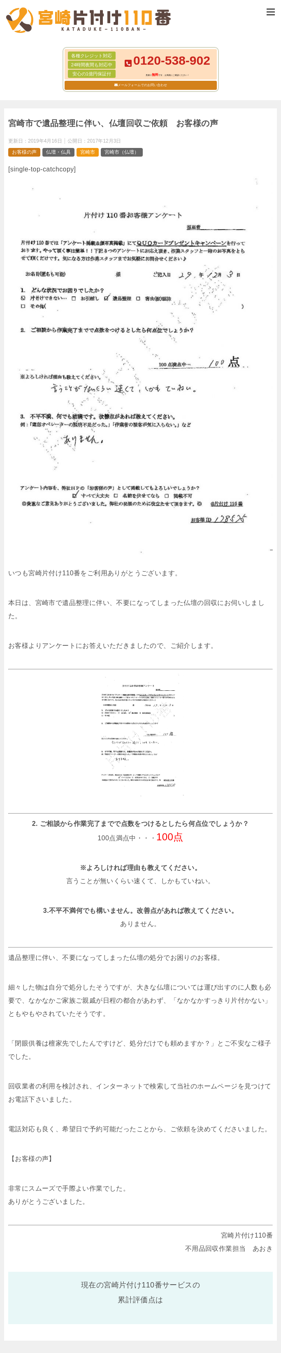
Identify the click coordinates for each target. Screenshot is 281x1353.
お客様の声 (24, 152)
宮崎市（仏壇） (122, 152)
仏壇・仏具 (58, 152)
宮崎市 (87, 152)
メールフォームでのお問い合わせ (142, 85)
